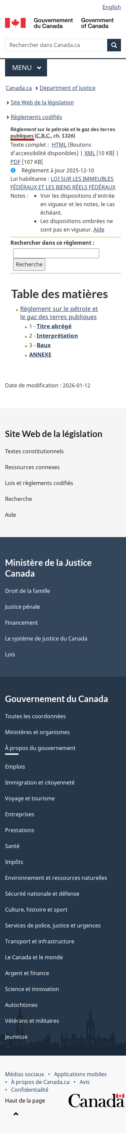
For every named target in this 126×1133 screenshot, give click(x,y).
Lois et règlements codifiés (39, 483)
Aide (98, 229)
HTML (59, 144)
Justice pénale (22, 606)
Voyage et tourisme (30, 798)
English (111, 7)
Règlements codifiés (36, 117)
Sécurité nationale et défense (42, 893)
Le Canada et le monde (34, 957)
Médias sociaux (24, 1074)
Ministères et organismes (37, 732)
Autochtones (21, 1005)
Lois (10, 654)
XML (89, 153)
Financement (21, 622)
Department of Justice (67, 88)
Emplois (15, 766)
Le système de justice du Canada (46, 638)
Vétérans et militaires (32, 1020)
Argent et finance (27, 973)
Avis (85, 1082)
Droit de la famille (27, 591)
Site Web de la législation (42, 102)
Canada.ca (19, 88)
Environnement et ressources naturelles (56, 878)
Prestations (19, 830)
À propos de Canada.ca (40, 1082)
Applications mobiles (80, 1074)
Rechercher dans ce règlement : (52, 242)
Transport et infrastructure (39, 941)
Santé (12, 846)
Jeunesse (16, 1036)
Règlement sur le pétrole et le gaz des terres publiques (59, 312)
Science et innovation (32, 989)
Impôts (14, 862)
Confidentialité (29, 1089)
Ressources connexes (32, 467)
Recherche (18, 499)
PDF (15, 162)
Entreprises (19, 814)
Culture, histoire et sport (36, 909)
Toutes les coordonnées (35, 716)
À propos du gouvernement (40, 748)
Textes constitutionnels (34, 451)
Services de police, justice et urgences (53, 925)
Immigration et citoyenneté (40, 782)
